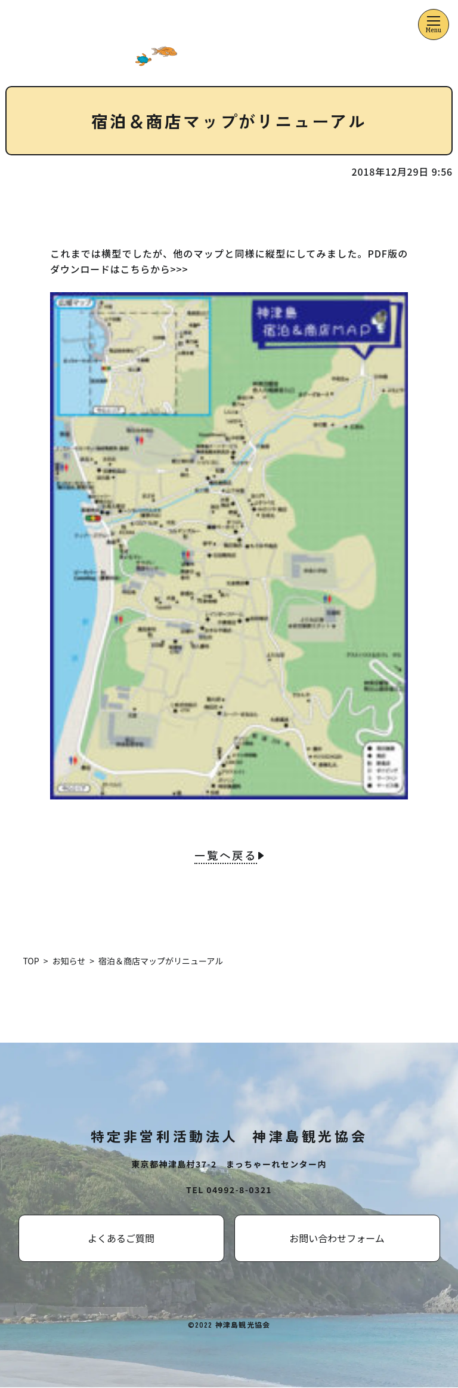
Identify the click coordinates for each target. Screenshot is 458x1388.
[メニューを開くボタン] (433, 24)
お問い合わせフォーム (337, 1238)
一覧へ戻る (225, 856)
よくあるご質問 (121, 1238)
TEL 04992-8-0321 (229, 1190)
